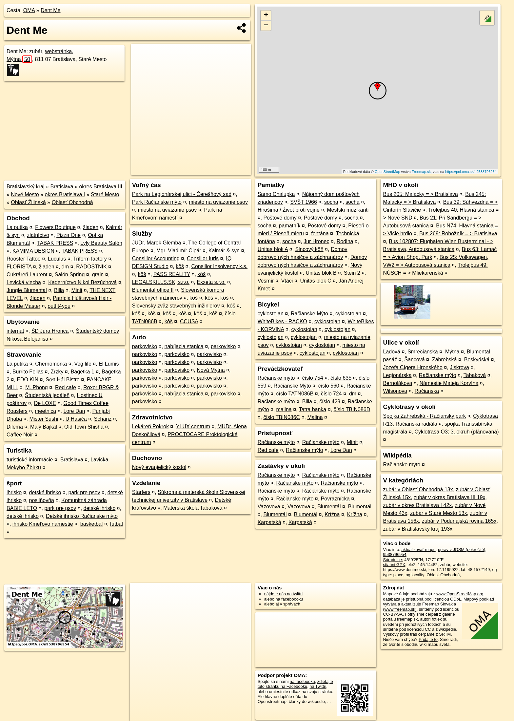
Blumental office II (153, 290)
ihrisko (14, 492)
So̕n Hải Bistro (62, 379)
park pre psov (84, 492)
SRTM (445, 634)
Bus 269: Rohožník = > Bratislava (458, 233)
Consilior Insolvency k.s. (219, 266)
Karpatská (269, 522)
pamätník (290, 225)
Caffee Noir (20, 434)
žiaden (90, 227)
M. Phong (36, 387)
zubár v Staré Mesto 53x (438, 513)
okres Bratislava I (65, 194)
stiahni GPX (394, 564)
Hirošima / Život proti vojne (289, 210)
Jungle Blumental (27, 290)
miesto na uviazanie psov (218, 202)
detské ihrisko (45, 492)
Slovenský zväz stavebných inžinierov (176, 305)
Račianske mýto (276, 378)
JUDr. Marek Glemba (156, 242)
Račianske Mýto (309, 313)
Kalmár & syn (224, 250)
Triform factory (90, 259)
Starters (141, 492)
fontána (319, 233)
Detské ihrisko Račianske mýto (82, 516)
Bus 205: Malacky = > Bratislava (420, 194)
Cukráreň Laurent (27, 274)
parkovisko (144, 346)
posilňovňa (41, 500)
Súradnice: (393, 559)
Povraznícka (335, 498)
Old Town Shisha (84, 427)
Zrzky (56, 371)
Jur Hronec (316, 241)
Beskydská (476, 359)
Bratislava (61, 186)
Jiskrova (459, 367)
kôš (180, 266)
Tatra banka (312, 409)
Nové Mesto (25, 194)
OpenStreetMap (387, 172)
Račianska (427, 391)
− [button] (266, 26)
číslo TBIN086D (352, 409)
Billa (59, 290)
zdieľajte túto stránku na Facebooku (295, 684)
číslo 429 (329, 401)
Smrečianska (422, 351)
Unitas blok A (273, 249)
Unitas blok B (321, 273)
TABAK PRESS (55, 243)
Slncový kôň (309, 249)
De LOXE (45, 403)
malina (284, 409)
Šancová (414, 359)
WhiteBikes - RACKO (282, 321)
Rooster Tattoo (24, 259)
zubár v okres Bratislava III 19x (449, 497)
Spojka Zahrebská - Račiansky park (424, 416)
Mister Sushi (43, 419)
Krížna (332, 514)
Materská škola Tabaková (192, 508)
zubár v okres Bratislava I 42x (417, 505)
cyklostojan (271, 313)
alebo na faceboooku (283, 599)
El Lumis (109, 364)
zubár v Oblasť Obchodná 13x (418, 489)
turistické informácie (30, 459)
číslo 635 (340, 378)
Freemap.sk (421, 172)
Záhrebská (444, 359)
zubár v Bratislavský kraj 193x (417, 529)
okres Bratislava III (100, 186)
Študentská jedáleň (47, 395)
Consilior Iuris (203, 258)
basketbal (91, 524)
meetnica (45, 411)
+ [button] (266, 15)
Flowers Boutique (55, 227)
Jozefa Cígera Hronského (412, 367)
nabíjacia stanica (184, 346)
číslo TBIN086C (281, 417)
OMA (29, 10)
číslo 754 (312, 378)
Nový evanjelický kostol (159, 467)
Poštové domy (279, 218)
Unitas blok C (315, 281)
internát (15, 331)
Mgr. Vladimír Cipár (178, 250)
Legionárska (397, 375)
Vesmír (266, 281)
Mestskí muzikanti (347, 210)
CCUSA (189, 321)
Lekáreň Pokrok (150, 426)
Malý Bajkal (43, 427)
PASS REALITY (171, 274)
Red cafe (65, 387)
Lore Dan (74, 411)
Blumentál (329, 506)
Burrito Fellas (27, 371)
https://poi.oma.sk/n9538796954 (471, 172)
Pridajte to (428, 639)
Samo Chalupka (276, 194)
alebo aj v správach (282, 604)
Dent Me (50, 10)
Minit (76, 290)
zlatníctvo (38, 235)
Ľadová (391, 351)
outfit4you (59, 306)
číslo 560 (328, 386)
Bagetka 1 (82, 371)
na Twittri (317, 686)
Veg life (82, 364)
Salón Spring (70, 274)
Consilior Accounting (156, 258)
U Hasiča (76, 419)
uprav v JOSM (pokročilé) (461, 549)
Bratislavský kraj (26, 186)
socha (331, 202)
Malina (315, 417)
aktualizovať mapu (418, 549)
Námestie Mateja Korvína (449, 383)
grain (98, 274)
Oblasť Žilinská (28, 202)
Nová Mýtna (211, 370)
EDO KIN (27, 379)
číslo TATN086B (295, 393)
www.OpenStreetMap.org (459, 593)
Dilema (15, 427)
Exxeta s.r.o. (211, 282)
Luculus (57, 259)
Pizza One (68, 235)
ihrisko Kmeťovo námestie (42, 524)
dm (65, 266)
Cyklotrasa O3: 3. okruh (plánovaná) (457, 432)
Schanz (102, 419)
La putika (17, 227)
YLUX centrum (193, 426)
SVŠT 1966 (303, 202)
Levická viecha (24, 282)
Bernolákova (397, 383)
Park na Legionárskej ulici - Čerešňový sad (181, 194)
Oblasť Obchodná (72, 202)
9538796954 (394, 554)
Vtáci (287, 281)
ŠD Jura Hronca (50, 331)
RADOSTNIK (91, 266)
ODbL (455, 599)
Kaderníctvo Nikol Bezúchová (82, 282)
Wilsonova (395, 391)
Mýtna (19, 59)
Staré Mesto (105, 194)
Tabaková (475, 375)
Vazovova (269, 506)
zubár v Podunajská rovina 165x (459, 521)
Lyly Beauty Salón (101, 243)
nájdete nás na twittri (283, 593)
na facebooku (302, 681)
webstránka (58, 51)
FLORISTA (19, 266)
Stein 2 (352, 273)
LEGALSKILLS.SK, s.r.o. (160, 282)
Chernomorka (51, 364)
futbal (116, 524)
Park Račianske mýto (157, 202)
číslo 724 (331, 393)
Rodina (345, 241)
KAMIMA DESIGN (33, 251)
